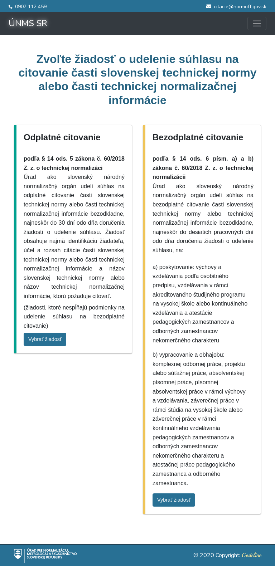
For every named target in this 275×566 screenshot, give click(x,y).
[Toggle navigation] (256, 23)
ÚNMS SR (28, 23)
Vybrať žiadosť (45, 339)
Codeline (251, 555)
